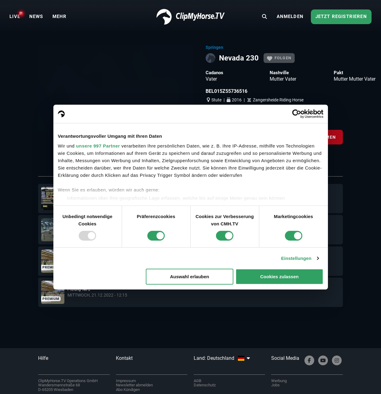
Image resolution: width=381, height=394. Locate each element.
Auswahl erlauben (189, 276)
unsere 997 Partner (98, 145)
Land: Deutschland (222, 358)
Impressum (126, 380)
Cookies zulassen (279, 276)
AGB (197, 380)
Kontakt (124, 358)
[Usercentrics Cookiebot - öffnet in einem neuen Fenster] (296, 114)
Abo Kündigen (128, 389)
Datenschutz (205, 385)
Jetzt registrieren (341, 16)
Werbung (279, 380)
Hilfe (43, 358)
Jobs (275, 385)
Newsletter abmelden (134, 385)
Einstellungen (296, 258)
